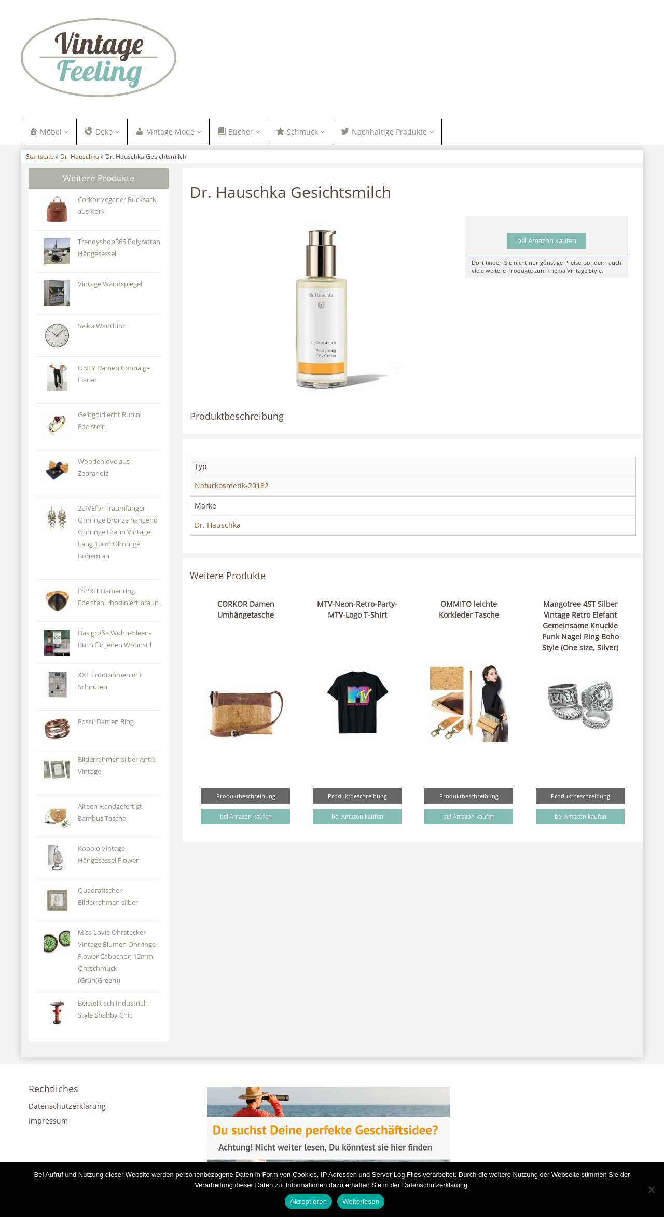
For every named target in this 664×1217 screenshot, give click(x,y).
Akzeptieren (308, 1202)
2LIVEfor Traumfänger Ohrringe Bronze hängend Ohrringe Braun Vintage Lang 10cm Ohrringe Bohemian (118, 533)
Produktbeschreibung (245, 797)
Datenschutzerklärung (67, 1108)
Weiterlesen (360, 1202)
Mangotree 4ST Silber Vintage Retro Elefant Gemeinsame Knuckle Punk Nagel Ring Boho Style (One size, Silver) (580, 626)
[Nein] (651, 1189)
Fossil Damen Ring (106, 722)
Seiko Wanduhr (101, 327)
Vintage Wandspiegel (110, 284)
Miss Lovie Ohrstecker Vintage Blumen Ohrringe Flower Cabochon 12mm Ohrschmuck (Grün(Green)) (117, 957)
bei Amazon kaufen (546, 242)
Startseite (40, 158)
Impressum (48, 1122)
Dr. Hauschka (79, 158)
